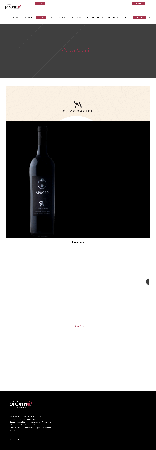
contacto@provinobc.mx (25, 419)
